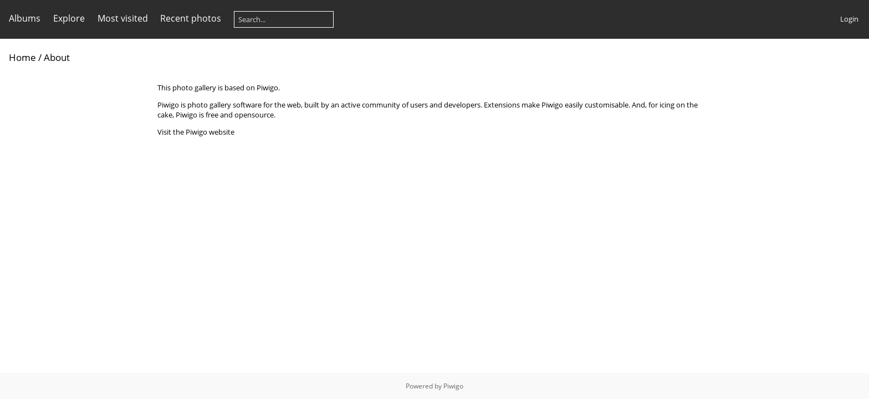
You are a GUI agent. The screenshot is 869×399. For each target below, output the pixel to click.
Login (849, 19)
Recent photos (190, 18)
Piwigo (453, 386)
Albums (24, 18)
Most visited (123, 18)
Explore (69, 18)
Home (22, 57)
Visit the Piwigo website (195, 132)
